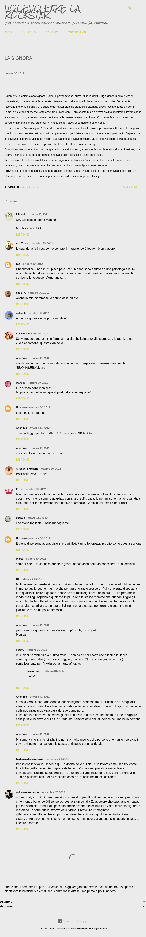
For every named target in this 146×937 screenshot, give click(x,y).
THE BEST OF (77, 32)
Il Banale (21, 214)
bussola (20, 517)
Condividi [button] (130, 186)
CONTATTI (52, 32)
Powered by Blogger (73, 921)
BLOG (8, 32)
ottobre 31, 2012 (32, 578)
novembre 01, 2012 (57, 758)
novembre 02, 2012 (53, 792)
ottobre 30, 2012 (39, 214)
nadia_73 (21, 292)
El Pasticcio (23, 333)
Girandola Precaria (27, 468)
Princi (19, 489)
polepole (21, 313)
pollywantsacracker (27, 792)
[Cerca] (130, 7)
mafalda (20, 382)
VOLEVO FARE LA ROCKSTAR (42, 11)
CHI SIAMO (29, 32)
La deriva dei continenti (30, 758)
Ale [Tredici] (23, 243)
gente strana (29, 186)
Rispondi (23, 234)
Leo (18, 263)
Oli (18, 578)
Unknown (22, 407)
